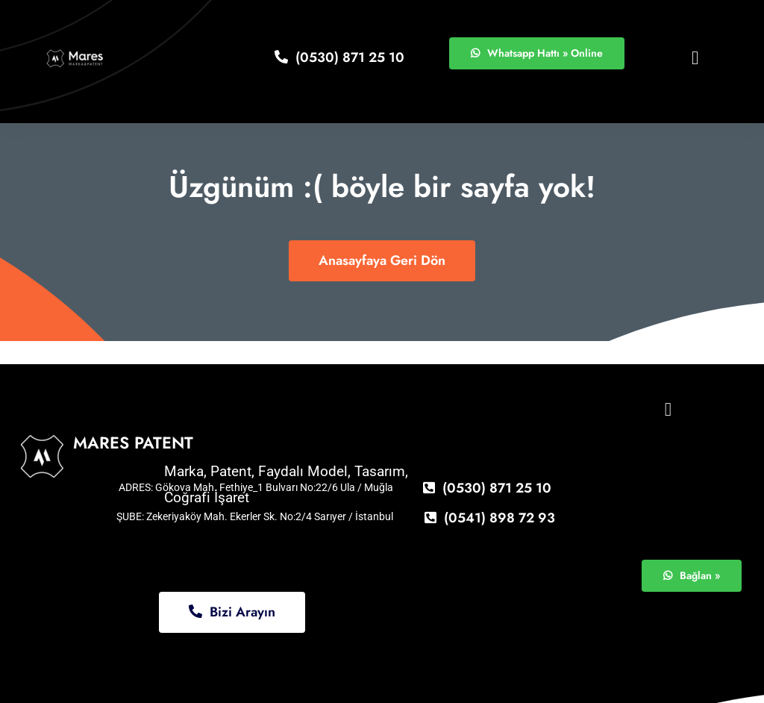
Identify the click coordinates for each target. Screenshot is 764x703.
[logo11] (75, 53)
